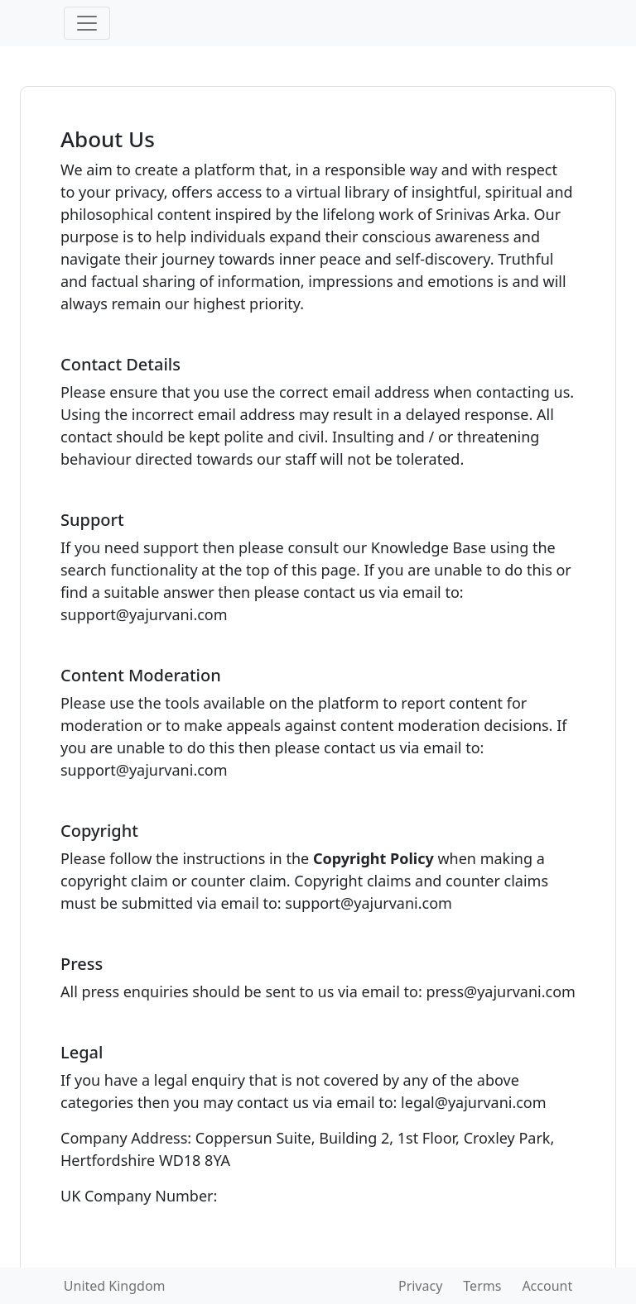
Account (547, 1286)
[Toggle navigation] (87, 23)
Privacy (420, 1286)
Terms (482, 1286)
